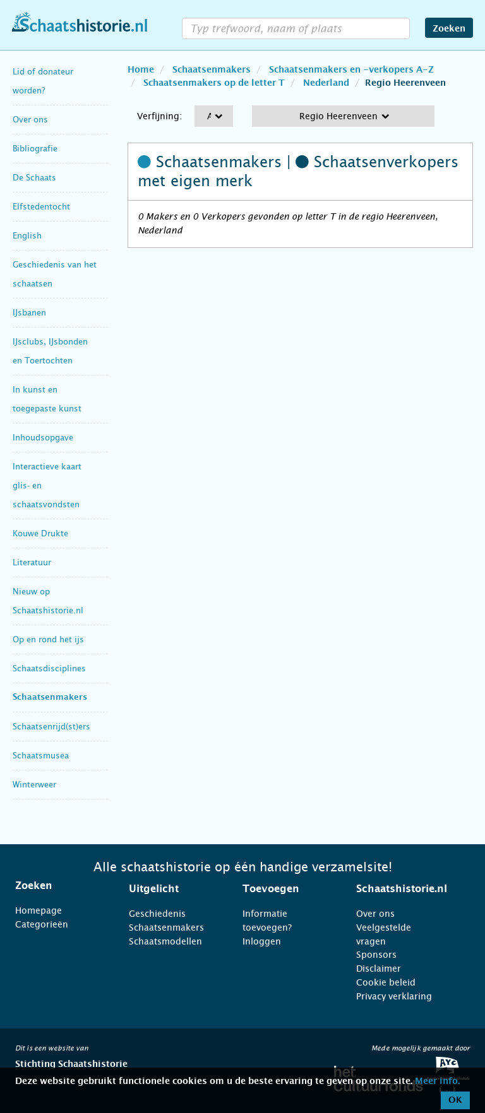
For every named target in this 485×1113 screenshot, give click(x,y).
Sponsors (376, 955)
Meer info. (437, 1081)
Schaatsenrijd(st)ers (51, 726)
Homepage (38, 910)
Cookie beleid (386, 982)
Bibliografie (35, 148)
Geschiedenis (157, 914)
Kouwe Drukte (40, 533)
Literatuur (32, 562)
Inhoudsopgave (43, 437)
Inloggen (261, 941)
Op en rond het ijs (48, 639)
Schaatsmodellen (165, 941)
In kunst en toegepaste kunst (47, 399)
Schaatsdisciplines (49, 668)
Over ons (30, 119)
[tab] (56, 886)
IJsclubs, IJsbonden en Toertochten (50, 351)
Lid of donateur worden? (43, 81)
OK (455, 1100)
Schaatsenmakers (50, 697)
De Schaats (34, 177)
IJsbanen (29, 312)
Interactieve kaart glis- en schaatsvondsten (47, 485)
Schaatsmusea (41, 755)
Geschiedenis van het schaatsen (55, 274)
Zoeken (449, 29)
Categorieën (41, 924)
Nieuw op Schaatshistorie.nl (48, 601)
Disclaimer (378, 968)
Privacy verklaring (394, 996)
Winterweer (34, 784)
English (27, 235)
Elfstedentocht (41, 206)
